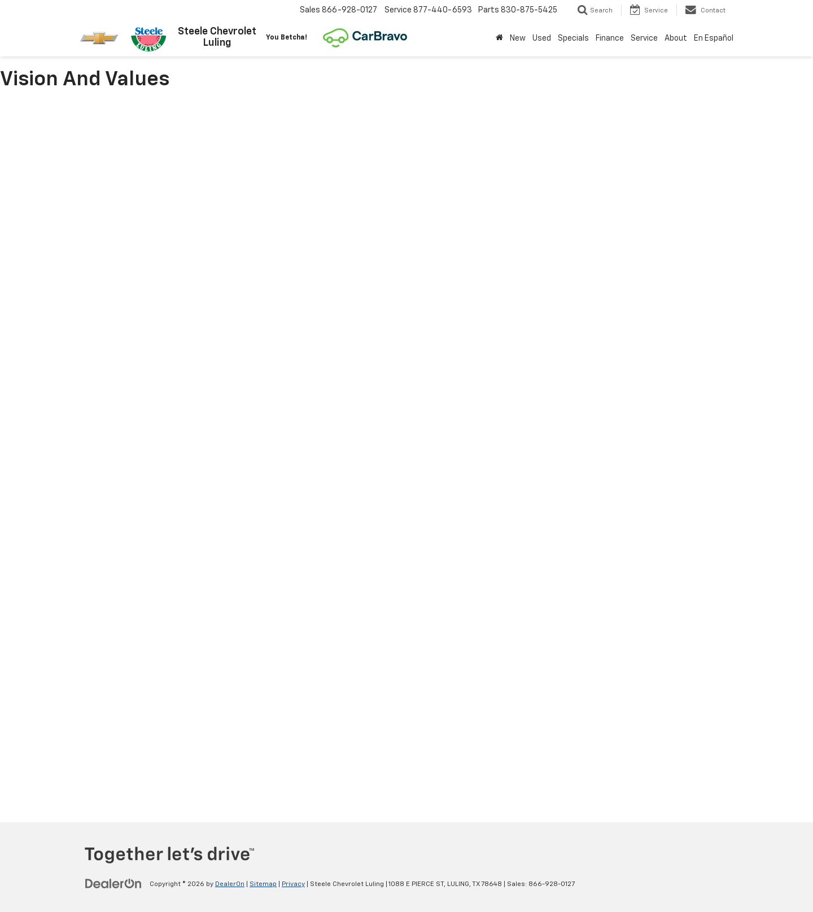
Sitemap (263, 884)
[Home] (499, 38)
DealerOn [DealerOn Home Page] (229, 884)
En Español (713, 38)
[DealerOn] (113, 884)
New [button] (518, 38)
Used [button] (541, 38)
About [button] (676, 38)
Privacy (293, 884)
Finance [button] (610, 38)
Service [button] (644, 38)
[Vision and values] (406, 450)
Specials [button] (573, 38)
